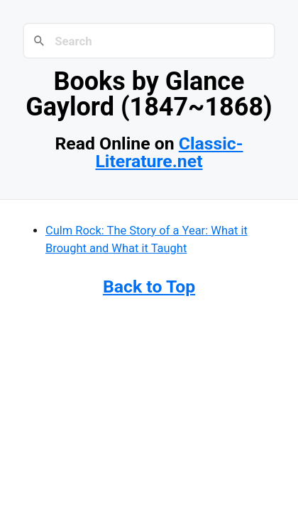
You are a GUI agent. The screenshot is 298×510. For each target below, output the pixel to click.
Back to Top (149, 286)
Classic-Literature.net (169, 152)
